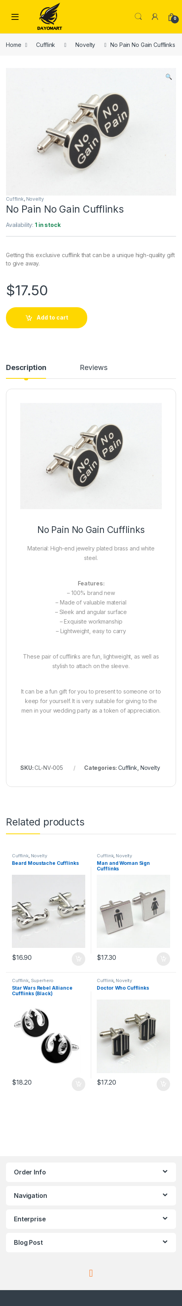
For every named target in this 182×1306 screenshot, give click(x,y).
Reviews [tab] (93, 368)
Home (13, 44)
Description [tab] (26, 368)
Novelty (85, 44)
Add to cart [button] (78, 959)
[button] (168, 76)
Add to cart (52, 317)
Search (138, 16)
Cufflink (45, 44)
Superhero (42, 980)
